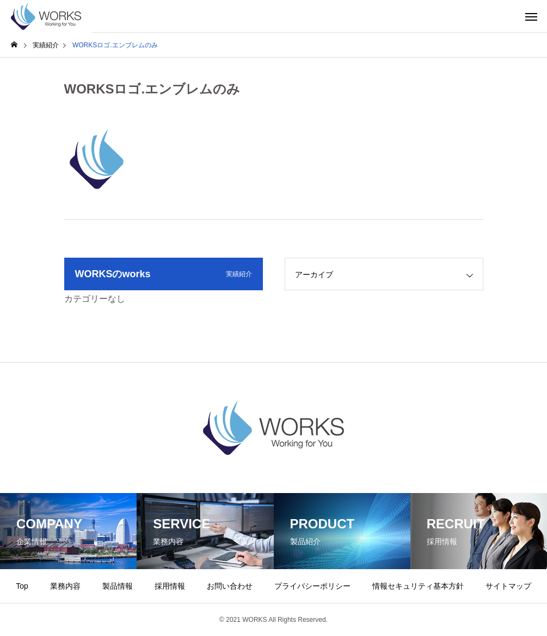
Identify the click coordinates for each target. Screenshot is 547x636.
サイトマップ (508, 586)
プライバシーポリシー (312, 586)
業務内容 (65, 586)
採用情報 (170, 586)
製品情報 (117, 586)
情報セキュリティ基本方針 (418, 586)
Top (22, 586)
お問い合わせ (230, 586)
